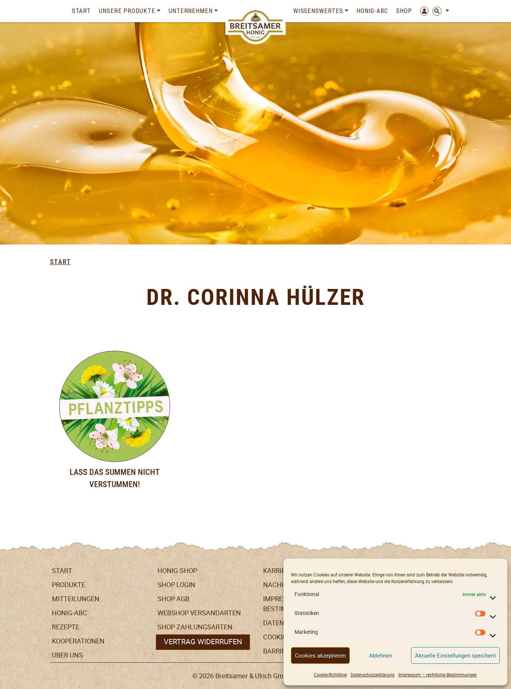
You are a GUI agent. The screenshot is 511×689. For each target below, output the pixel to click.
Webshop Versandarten (199, 613)
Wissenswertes (318, 10)
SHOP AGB (173, 598)
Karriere (278, 570)
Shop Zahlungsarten (194, 627)
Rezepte (65, 627)
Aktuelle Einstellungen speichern (455, 655)
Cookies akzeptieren (320, 655)
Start (81, 10)
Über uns (67, 655)
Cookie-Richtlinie (330, 675)
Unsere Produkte (127, 10)
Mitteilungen (75, 598)
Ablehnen (380, 655)
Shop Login (176, 584)
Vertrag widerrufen (203, 641)
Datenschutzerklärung (373, 675)
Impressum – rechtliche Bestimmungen (437, 675)
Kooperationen (78, 641)
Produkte (68, 584)
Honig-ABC (372, 10)
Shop (404, 10)
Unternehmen (191, 10)
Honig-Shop (177, 570)
